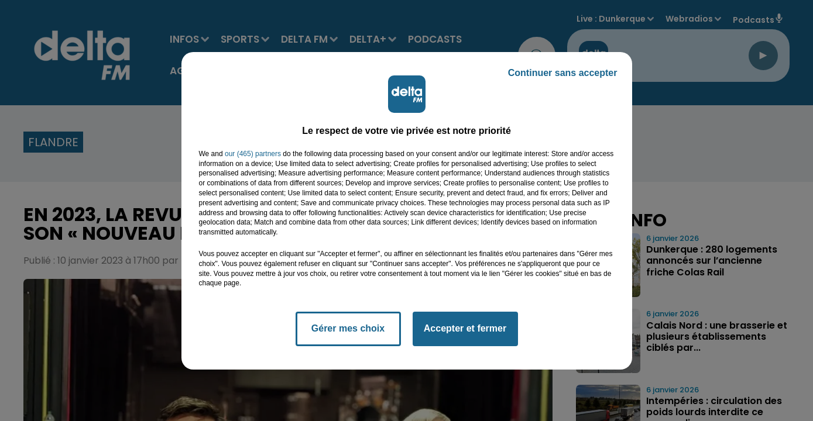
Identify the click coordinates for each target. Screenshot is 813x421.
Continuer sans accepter (563, 73)
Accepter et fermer (465, 328)
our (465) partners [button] (253, 154)
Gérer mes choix (348, 328)
